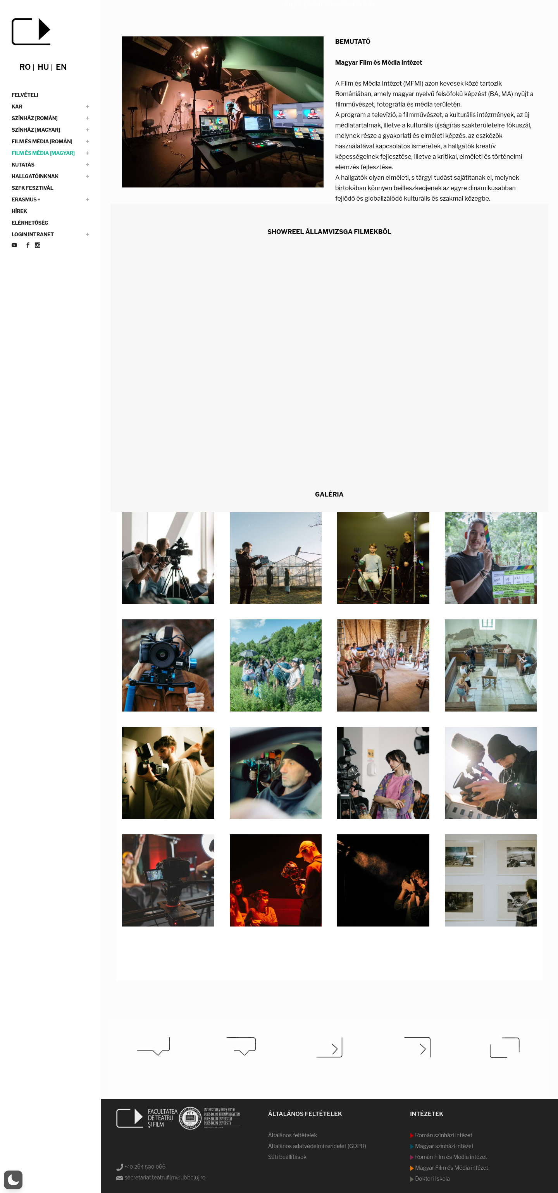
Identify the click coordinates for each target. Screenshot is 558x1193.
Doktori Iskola (432, 1178)
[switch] (13, 1180)
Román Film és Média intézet (450, 1156)
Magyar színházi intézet (444, 1146)
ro (25, 67)
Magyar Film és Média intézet (451, 1167)
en (61, 67)
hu (43, 67)
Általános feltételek (292, 1135)
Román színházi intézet (443, 1135)
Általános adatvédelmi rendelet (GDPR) (317, 1146)
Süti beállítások (287, 1156)
